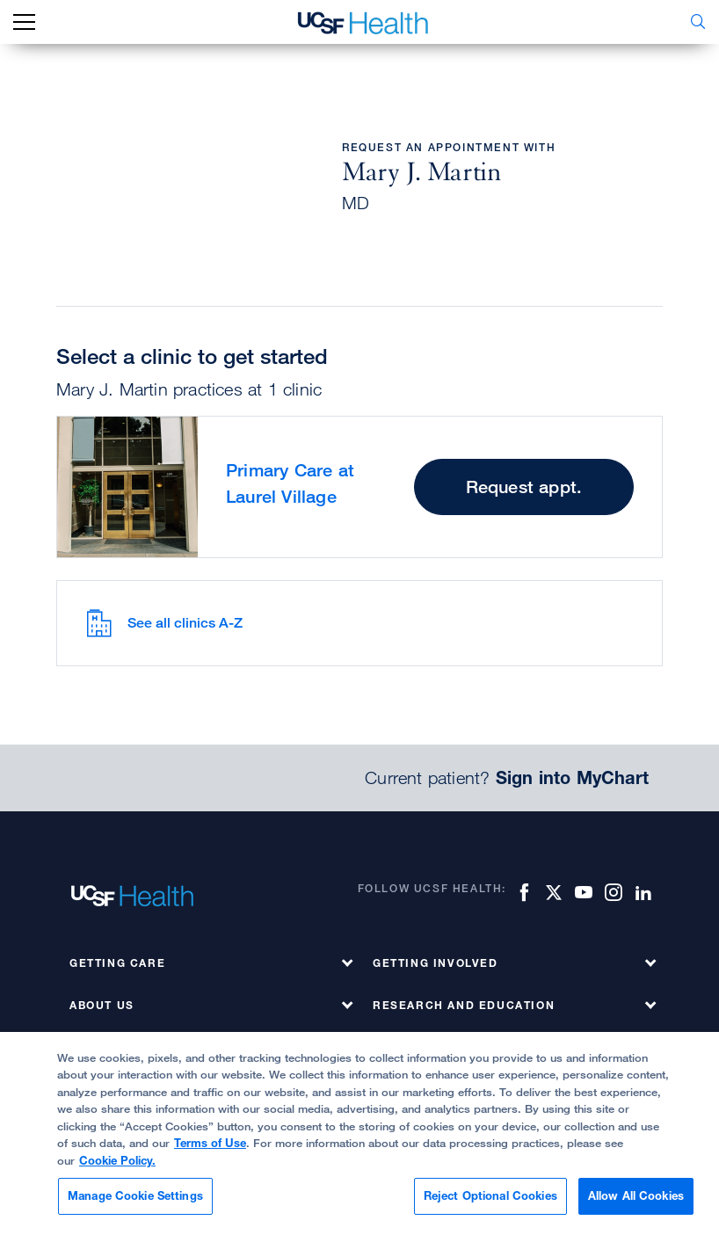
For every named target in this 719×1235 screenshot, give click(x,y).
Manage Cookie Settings (135, 1195)
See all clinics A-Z (164, 623)
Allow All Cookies (636, 1195)
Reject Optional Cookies (490, 1195)
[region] (359, 1133)
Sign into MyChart (572, 777)
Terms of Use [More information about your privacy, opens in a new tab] (210, 1143)
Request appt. (524, 486)
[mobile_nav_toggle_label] (24, 22)
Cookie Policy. (117, 1160)
